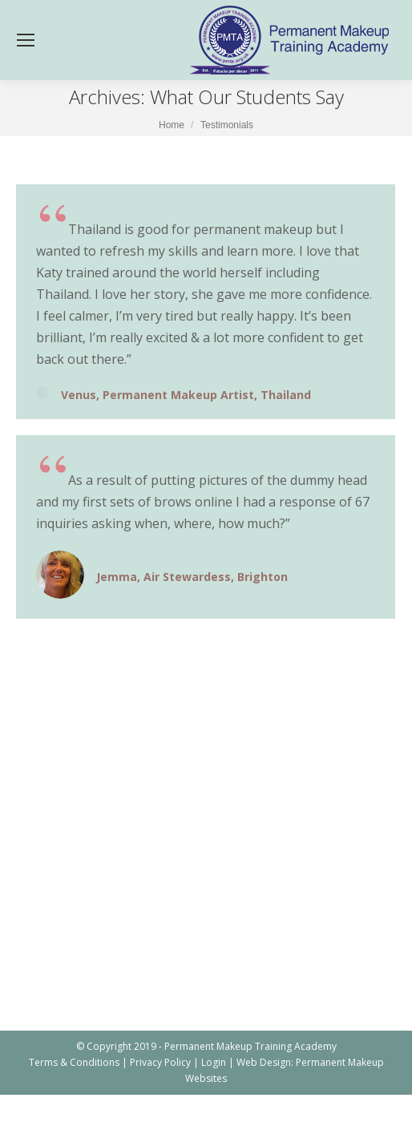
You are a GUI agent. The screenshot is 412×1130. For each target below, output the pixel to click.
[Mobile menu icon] (25, 40)
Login (213, 1062)
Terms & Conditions (74, 1062)
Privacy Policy (160, 1062)
